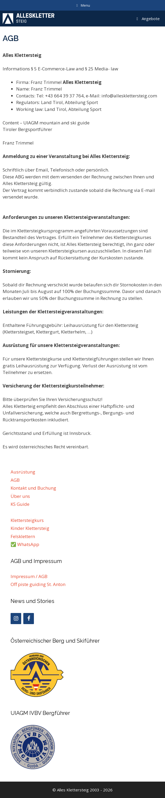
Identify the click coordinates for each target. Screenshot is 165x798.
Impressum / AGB (29, 576)
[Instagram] (16, 618)
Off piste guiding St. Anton (38, 584)
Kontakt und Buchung (33, 488)
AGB (15, 480)
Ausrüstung (23, 472)
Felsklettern (23, 536)
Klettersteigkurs (27, 520)
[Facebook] (28, 618)
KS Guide (20, 504)
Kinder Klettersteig (30, 528)
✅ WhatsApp (25, 544)
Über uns (20, 496)
